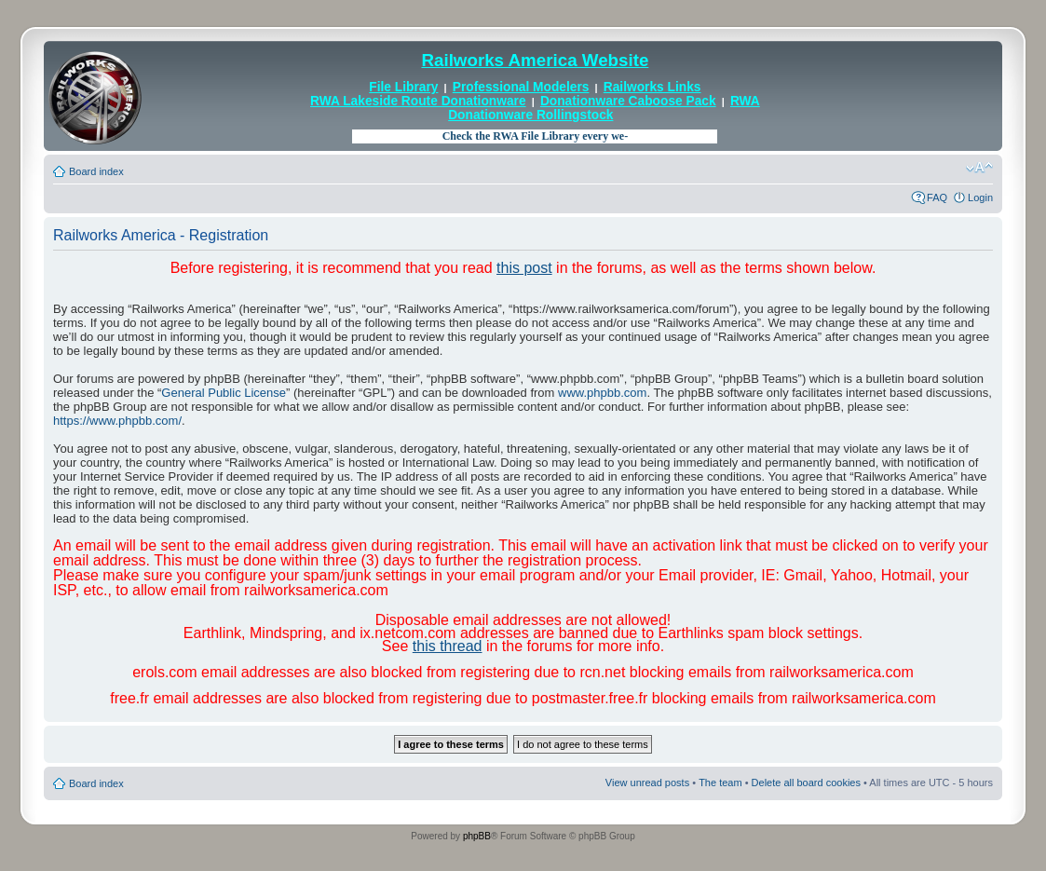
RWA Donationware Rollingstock (604, 107)
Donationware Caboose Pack (628, 101)
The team (720, 782)
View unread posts (647, 782)
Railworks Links (652, 87)
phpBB (477, 836)
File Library (403, 87)
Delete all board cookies (806, 782)
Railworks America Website (534, 60)
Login (980, 197)
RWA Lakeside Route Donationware (418, 101)
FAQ (937, 197)
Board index (96, 171)
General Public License (223, 393)
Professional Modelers (521, 87)
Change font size (979, 167)
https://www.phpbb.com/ (117, 421)
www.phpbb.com (602, 393)
